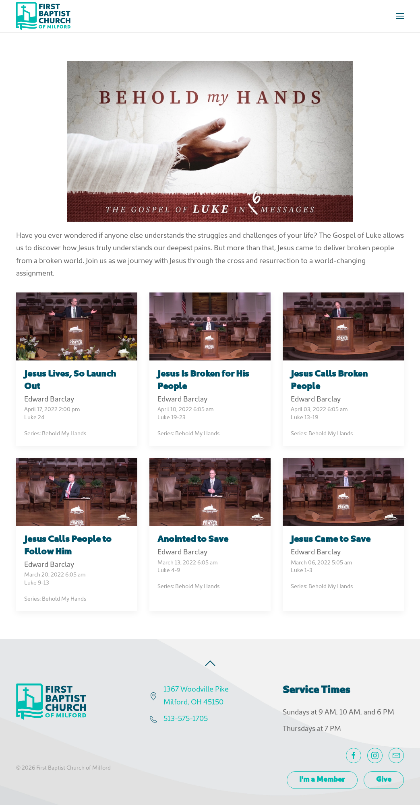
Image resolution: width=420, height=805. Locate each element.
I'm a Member (322, 780)
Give (383, 780)
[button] (400, 16)
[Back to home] (43, 16)
